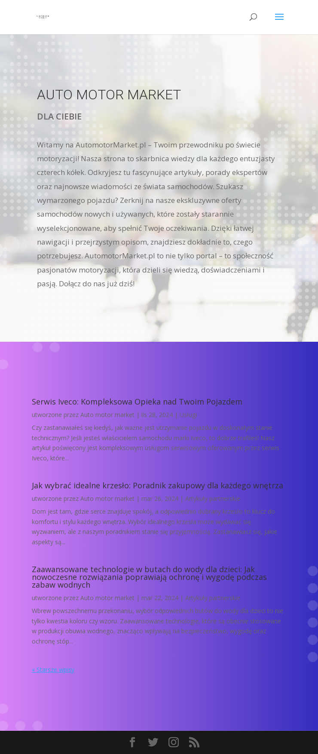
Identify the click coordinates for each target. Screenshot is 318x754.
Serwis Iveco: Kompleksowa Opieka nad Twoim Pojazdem (137, 401)
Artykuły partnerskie (212, 498)
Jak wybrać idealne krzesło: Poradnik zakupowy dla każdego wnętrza (157, 485)
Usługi (188, 415)
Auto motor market (107, 415)
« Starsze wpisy (53, 669)
